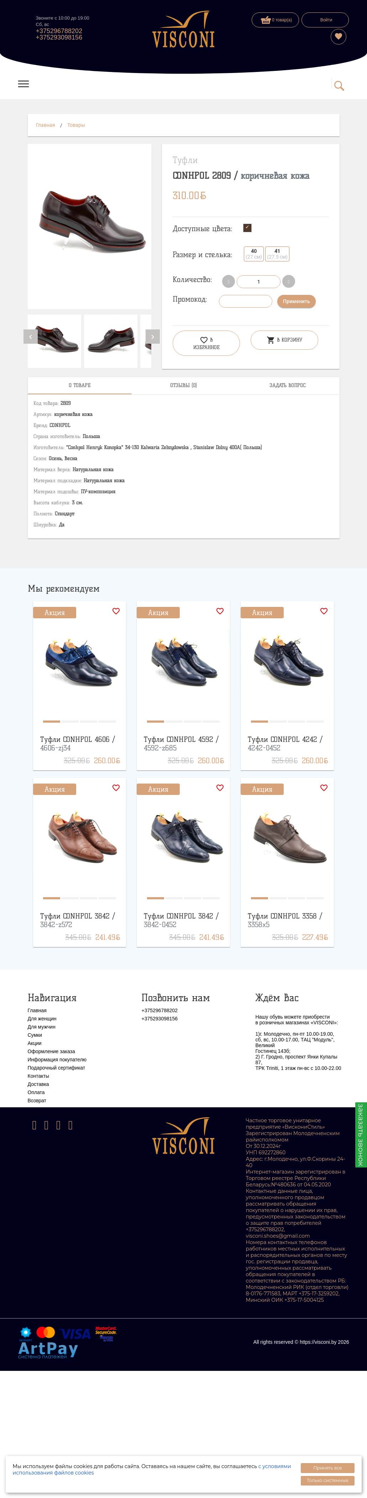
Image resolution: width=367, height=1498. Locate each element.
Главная (45, 125)
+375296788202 (59, 31)
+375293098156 (59, 37)
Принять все (327, 1468)
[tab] (80, 385)
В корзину (284, 340)
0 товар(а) (276, 20)
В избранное (206, 343)
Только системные (327, 1480)
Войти (326, 19)
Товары (76, 125)
